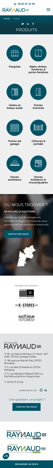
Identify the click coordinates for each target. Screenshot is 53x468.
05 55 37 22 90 (15, 382)
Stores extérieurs (14, 178)
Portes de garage (14, 143)
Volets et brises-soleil (14, 107)
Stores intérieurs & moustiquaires (38, 179)
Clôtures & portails (38, 143)
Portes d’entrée (38, 107)
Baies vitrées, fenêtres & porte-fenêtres (38, 69)
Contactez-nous (18, 234)
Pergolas (14, 66)
